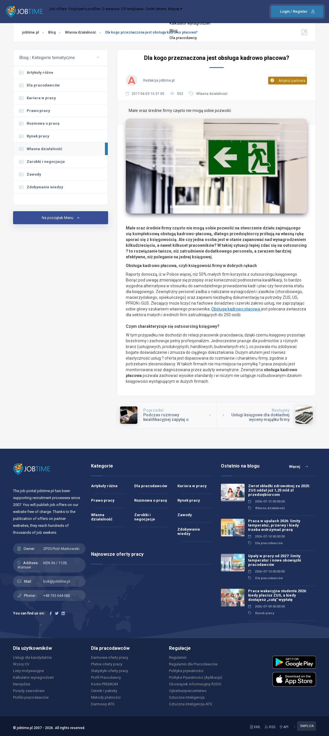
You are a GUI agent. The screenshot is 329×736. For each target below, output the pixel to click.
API (284, 727)
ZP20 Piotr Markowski (61, 549)
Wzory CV (21, 664)
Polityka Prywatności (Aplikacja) (195, 677)
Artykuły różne (36, 72)
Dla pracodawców (39, 85)
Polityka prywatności (186, 671)
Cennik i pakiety (104, 691)
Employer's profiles (95, 12)
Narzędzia (21, 684)
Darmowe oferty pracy (109, 657)
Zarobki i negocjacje (42, 161)
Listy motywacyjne (28, 671)
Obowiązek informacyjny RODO (195, 684)
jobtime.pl (30, 32)
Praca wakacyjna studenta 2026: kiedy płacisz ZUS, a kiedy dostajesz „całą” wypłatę (277, 595)
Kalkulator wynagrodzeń (33, 677)
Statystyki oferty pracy (109, 671)
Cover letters (191, 12)
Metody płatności (106, 697)
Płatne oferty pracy (106, 664)
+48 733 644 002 (56, 595)
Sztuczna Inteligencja (187, 697)
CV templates (160, 12)
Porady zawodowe (28, 691)
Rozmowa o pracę (39, 123)
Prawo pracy (34, 110)
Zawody (30, 174)
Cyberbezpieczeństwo (188, 691)
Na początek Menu (60, 218)
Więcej (219, 12)
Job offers (61, 12)
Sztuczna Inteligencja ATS (190, 704)
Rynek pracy (34, 136)
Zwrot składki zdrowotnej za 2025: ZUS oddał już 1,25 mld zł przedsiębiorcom (279, 490)
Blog (52, 32)
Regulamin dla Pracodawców (193, 664)
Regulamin (178, 657)
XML (255, 727)
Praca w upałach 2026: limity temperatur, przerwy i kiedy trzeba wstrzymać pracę (274, 525)
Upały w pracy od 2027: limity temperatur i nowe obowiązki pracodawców (274, 560)
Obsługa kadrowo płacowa (235, 309)
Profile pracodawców (31, 697)
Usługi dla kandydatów (32, 657)
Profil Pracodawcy (106, 677)
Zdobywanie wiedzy (41, 187)
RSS (270, 727)
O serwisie (130, 12)
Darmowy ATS (102, 704)
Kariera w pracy (37, 98)
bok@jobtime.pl (56, 581)
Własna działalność (80, 32)
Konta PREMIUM (104, 684)
